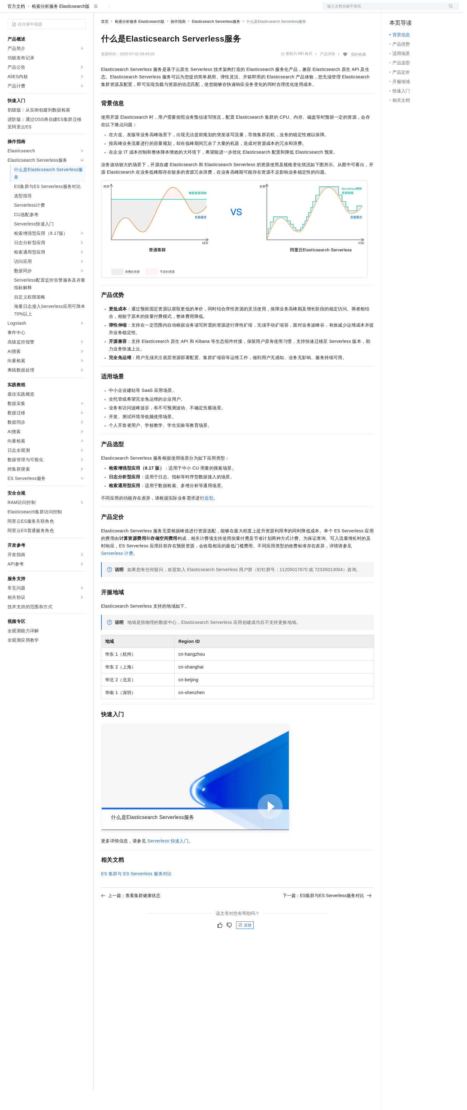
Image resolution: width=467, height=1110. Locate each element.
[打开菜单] (10, 10)
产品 (81, 9)
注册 (426, 10)
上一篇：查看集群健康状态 (130, 915)
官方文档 (16, 26)
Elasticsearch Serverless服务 (216, 41)
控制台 (411, 10)
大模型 (64, 9)
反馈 (244, 945)
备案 (396, 10)
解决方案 (100, 9)
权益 (119, 9)
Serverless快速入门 (167, 860)
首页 (105, 41)
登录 (449, 10)
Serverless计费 (117, 573)
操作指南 (178, 41)
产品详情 (327, 74)
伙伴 (169, 9)
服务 (184, 9)
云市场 (151, 9)
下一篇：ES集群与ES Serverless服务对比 (327, 915)
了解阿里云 (205, 9)
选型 (208, 518)
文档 (383, 10)
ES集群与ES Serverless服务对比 (136, 893)
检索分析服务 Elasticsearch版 (61, 26)
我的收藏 (358, 74)
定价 (134, 9)
